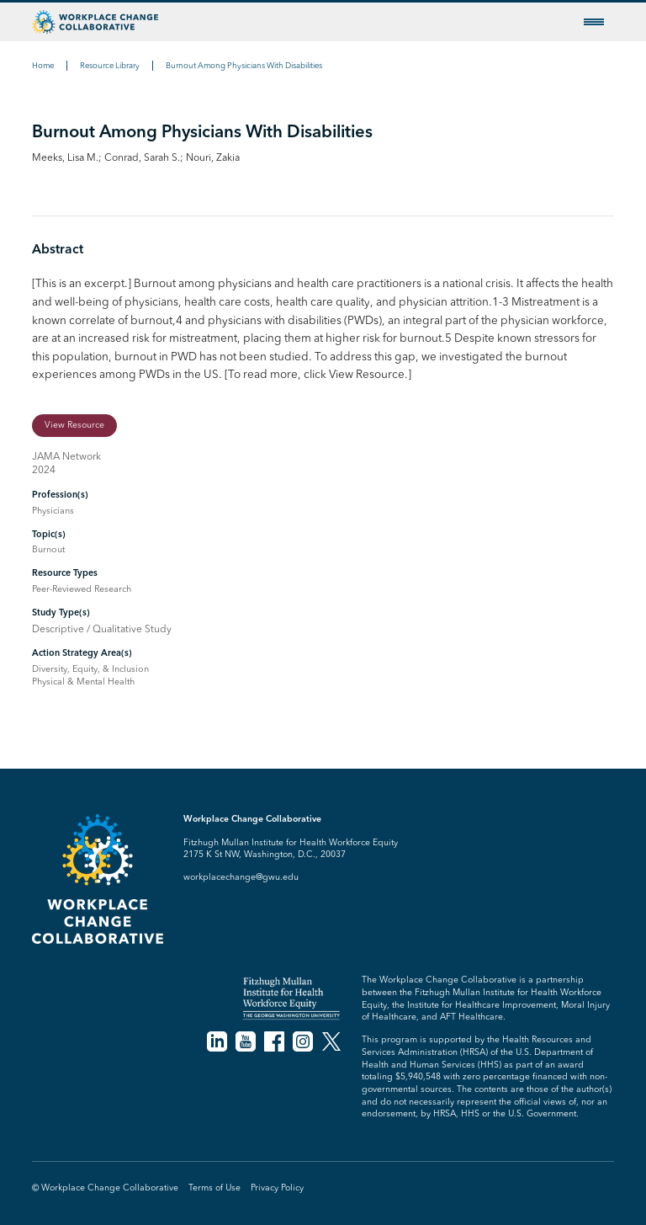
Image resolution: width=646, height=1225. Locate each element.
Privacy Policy (277, 1187)
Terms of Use (214, 1187)
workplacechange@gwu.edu (241, 876)
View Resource (74, 424)
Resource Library (110, 65)
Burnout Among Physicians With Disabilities (244, 65)
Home (43, 65)
